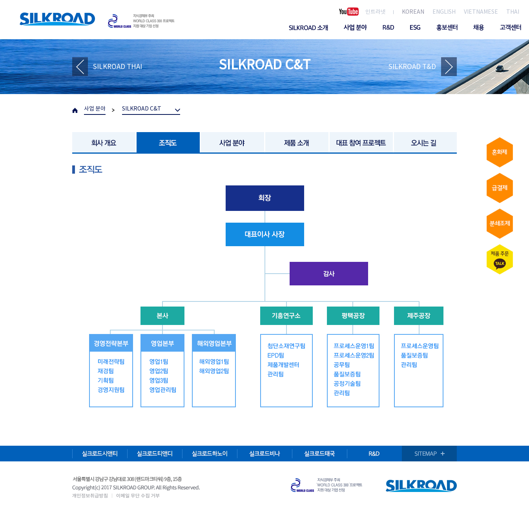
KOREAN (413, 12)
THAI (512, 12)
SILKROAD (57, 19)
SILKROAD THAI (117, 67)
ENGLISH (444, 12)
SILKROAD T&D (412, 67)
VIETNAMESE (481, 12)
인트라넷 (375, 12)
